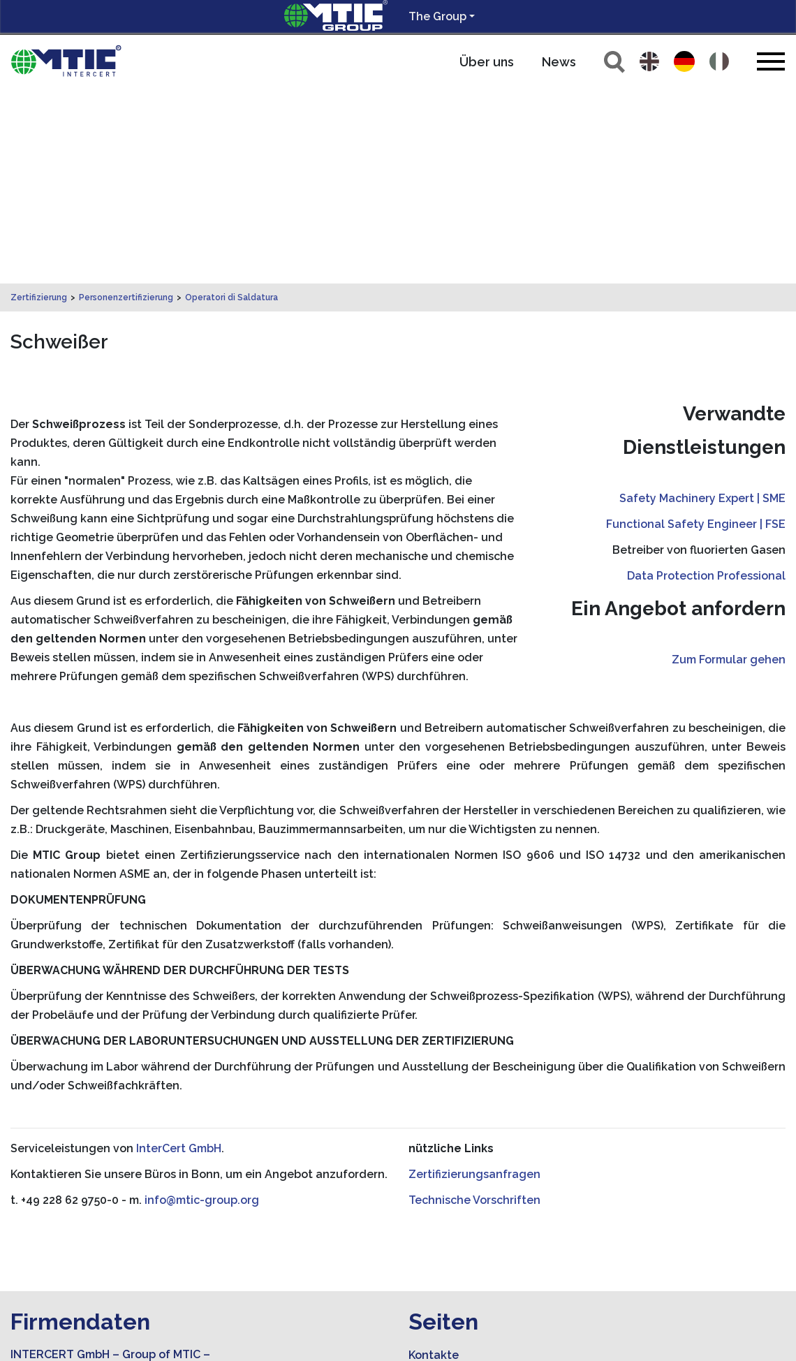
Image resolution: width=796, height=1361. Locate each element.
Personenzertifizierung (126, 102)
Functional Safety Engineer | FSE (696, 328)
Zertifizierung (38, 102)
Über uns (486, 61)
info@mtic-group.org (202, 1004)
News (559, 61)
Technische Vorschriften (474, 1004)
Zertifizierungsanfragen (474, 978)
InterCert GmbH (178, 952)
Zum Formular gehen (729, 464)
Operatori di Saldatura (231, 102)
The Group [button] (437, 16)
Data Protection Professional (706, 380)
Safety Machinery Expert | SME (702, 302)
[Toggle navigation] (771, 61)
